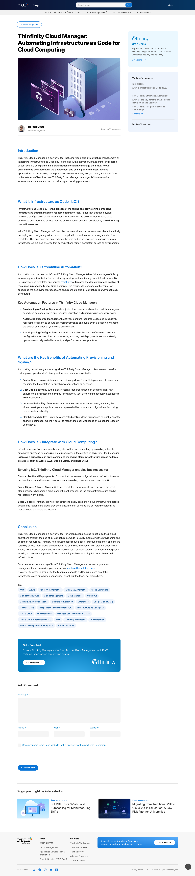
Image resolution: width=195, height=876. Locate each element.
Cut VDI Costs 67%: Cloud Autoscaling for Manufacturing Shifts (70, 807)
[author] (33, 734)
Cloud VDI (92, 595)
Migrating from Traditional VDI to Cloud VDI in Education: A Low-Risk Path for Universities (153, 807)
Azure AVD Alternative (50, 590)
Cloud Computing (99, 590)
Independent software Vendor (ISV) (55, 607)
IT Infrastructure (44, 613)
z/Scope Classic (77, 860)
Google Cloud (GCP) (103, 601)
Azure (32, 590)
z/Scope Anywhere (79, 856)
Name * (22, 727)
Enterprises (83, 601)
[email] (69, 734)
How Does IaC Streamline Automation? (150, 95)
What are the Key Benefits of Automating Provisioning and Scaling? (151, 101)
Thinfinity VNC (77, 851)
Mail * (57, 727)
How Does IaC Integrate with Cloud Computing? (148, 108)
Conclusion (137, 113)
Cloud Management (29, 24)
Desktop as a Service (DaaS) (33, 601)
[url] (105, 734)
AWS (22, 590)
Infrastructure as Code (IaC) (90, 607)
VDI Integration (97, 619)
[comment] (69, 710)
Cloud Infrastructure (29, 595)
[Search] (104, 4)
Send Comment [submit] (28, 768)
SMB (58, 619)
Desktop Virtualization (62, 601)
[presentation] (35, 755)
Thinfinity (66, 282)
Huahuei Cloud (27, 607)
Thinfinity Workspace (75, 619)
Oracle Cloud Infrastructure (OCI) (35, 619)
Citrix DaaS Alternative (76, 590)
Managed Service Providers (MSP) (73, 613)
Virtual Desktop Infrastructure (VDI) (36, 625)
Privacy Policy (137, 870)
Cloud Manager (75, 595)
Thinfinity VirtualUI (78, 847)
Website (94, 727)
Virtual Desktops (66, 625)
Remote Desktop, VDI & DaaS (53, 859)
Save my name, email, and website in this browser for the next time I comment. (64, 745)
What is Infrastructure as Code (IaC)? (149, 88)
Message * (24, 694)
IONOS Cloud (26, 613)
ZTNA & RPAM (46, 843)
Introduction (138, 84)
